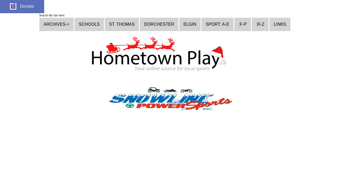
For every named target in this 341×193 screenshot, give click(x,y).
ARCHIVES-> (56, 24)
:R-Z (260, 24)
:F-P (243, 24)
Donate (27, 6)
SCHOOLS (89, 24)
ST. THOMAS (122, 24)
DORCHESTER (159, 24)
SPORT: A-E (217, 24)
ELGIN (189, 24)
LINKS (280, 24)
